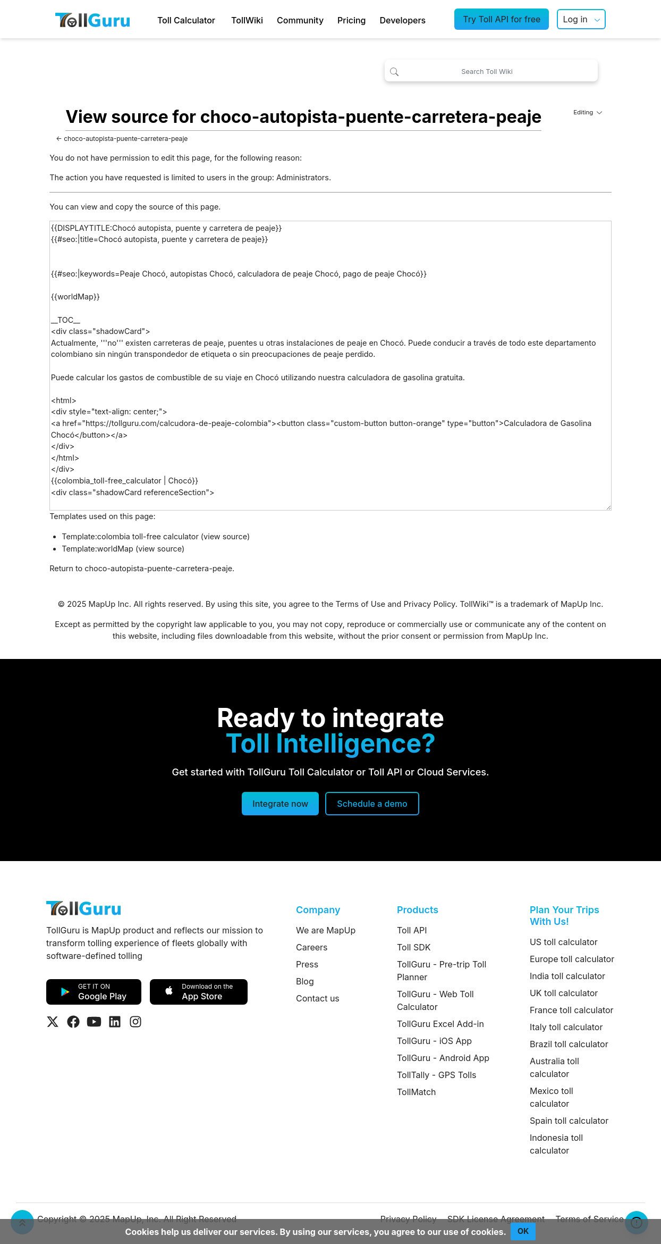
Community (300, 20)
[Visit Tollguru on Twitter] (52, 1021)
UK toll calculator (564, 993)
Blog (305, 981)
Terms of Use (360, 604)
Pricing (351, 20)
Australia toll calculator (554, 1067)
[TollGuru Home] (92, 19)
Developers (403, 20)
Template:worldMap (97, 548)
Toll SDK (413, 947)
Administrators (302, 177)
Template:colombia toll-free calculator (130, 536)
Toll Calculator (186, 20)
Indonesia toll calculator (556, 1144)
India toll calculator (567, 976)
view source (225, 536)
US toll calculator (564, 942)
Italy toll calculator (566, 1027)
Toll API (412, 930)
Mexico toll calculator (551, 1097)
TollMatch (416, 1092)
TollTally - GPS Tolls (437, 1075)
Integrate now (280, 803)
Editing (587, 112)
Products (417, 909)
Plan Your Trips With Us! (564, 915)
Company (318, 909)
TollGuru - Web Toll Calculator (435, 1000)
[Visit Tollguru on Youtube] (94, 1021)
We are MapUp (325, 930)
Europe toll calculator (572, 959)
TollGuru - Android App (443, 1058)
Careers (312, 947)
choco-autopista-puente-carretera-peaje (126, 139)
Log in (575, 19)
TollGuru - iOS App (434, 1041)
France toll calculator (572, 1010)
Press (307, 964)
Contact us (318, 998)
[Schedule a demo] (372, 803)
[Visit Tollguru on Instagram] (135, 1021)
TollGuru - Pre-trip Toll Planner (441, 970)
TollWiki (247, 20)
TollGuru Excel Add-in (440, 1023)
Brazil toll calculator (569, 1044)
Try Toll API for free (501, 19)
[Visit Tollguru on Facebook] (73, 1021)
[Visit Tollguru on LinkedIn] (114, 1021)
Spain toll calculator (569, 1120)
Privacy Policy (429, 604)
